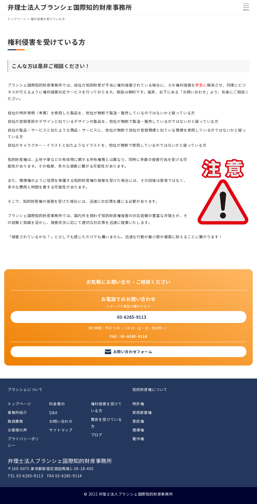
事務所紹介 (17, 412)
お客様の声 (17, 430)
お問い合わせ (61, 421)
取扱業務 (15, 421)
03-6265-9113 (132, 317)
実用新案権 (142, 412)
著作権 (138, 438)
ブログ (96, 434)
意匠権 (138, 421)
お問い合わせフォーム (132, 351)
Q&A (53, 412)
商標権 (138, 430)
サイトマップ (61, 430)
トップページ (19, 403)
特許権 (138, 403)
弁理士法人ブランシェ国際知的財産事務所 (70, 7)
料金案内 (57, 403)
